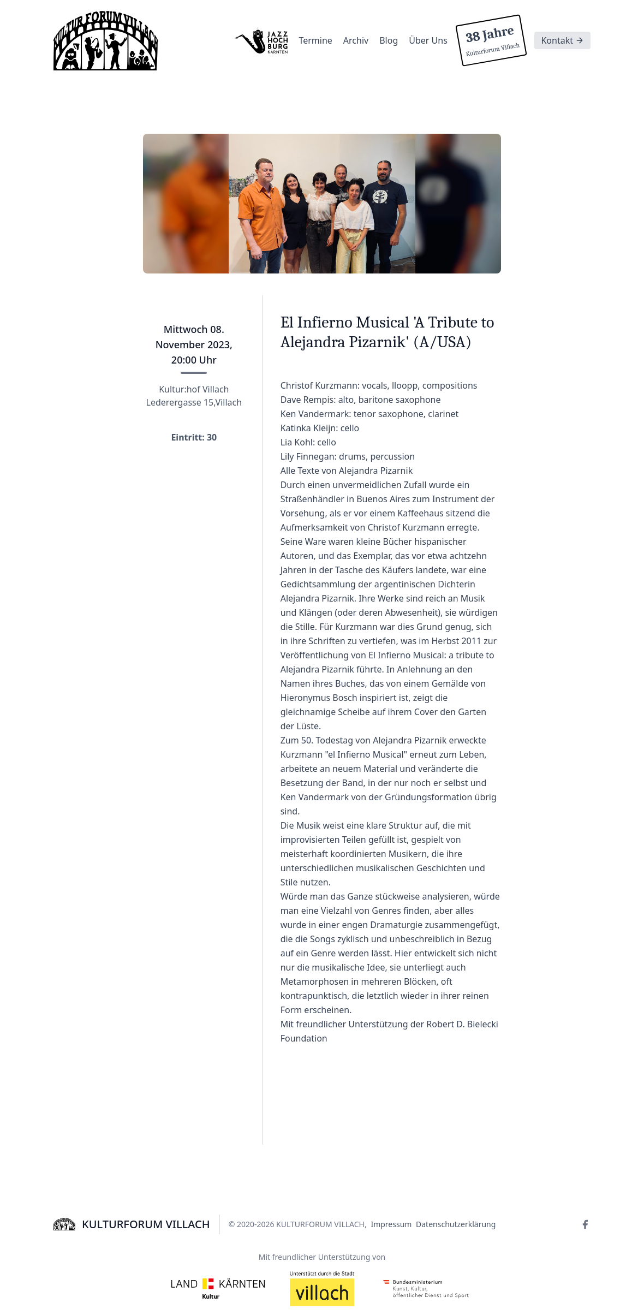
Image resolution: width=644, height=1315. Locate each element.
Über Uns (428, 40)
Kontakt (562, 40)
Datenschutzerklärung (456, 1224)
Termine (315, 40)
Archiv (355, 40)
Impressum (391, 1224)
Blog (388, 40)
